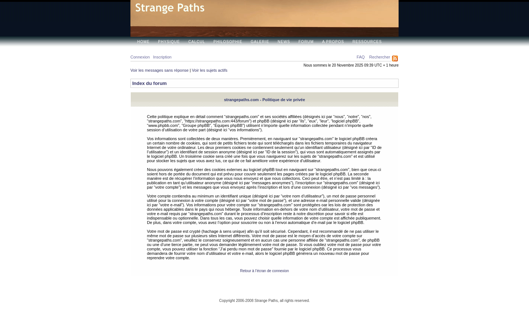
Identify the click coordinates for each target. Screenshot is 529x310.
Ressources (367, 42)
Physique (169, 42)
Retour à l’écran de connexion (264, 271)
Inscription (162, 57)
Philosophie (227, 42)
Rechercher (379, 57)
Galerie (260, 42)
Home (143, 42)
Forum (306, 42)
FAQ (361, 57)
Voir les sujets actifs (209, 70)
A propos (333, 42)
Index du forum (149, 83)
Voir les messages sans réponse (159, 70)
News (284, 42)
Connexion (140, 57)
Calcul (196, 42)
